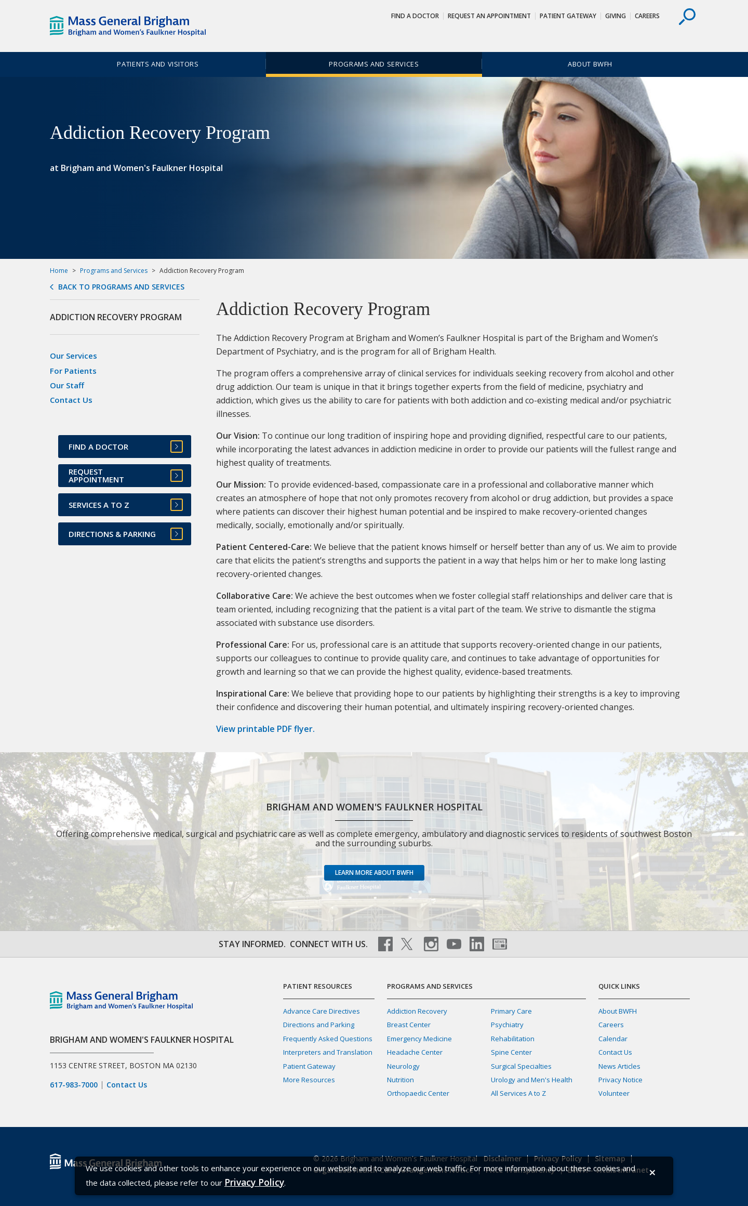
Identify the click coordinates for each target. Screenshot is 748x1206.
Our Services (73, 355)
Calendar (612, 1038)
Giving (615, 15)
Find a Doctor (415, 15)
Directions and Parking (318, 1024)
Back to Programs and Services (121, 287)
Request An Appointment (489, 15)
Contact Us (71, 400)
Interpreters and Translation (327, 1052)
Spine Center (511, 1052)
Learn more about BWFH (374, 872)
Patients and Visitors (157, 64)
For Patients (73, 370)
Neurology (403, 1066)
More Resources (309, 1079)
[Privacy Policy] (254, 1182)
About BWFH (590, 64)
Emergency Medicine (419, 1038)
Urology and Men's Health (531, 1079)
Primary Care (511, 1011)
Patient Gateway (568, 15)
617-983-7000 (74, 1085)
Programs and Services (374, 64)
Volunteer (614, 1093)
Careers (647, 15)
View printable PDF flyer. (265, 729)
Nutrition (400, 1079)
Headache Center (415, 1052)
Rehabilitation (513, 1038)
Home (59, 270)
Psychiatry (507, 1024)
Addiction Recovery (417, 1011)
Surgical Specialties (521, 1066)
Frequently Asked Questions (327, 1038)
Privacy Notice (620, 1079)
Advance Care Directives (321, 1011)
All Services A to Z (518, 1093)
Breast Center (409, 1024)
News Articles (619, 1066)
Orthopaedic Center (418, 1093)
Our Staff (67, 385)
